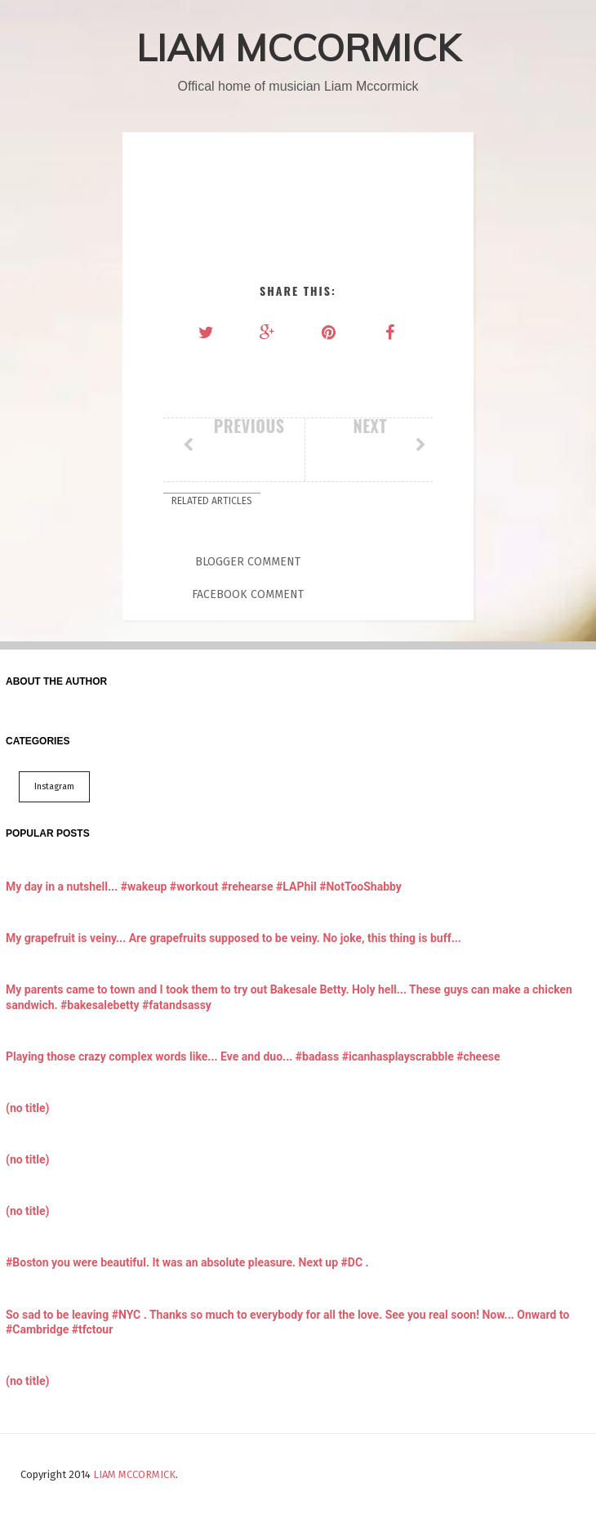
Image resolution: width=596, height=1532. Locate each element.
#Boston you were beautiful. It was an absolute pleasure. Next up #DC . (187, 1262)
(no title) (27, 1107)
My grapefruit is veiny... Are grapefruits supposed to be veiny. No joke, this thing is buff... (233, 938)
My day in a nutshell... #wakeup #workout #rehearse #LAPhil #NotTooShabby (204, 886)
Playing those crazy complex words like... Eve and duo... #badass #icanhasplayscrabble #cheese (253, 1056)
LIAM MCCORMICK (298, 47)
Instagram (54, 786)
